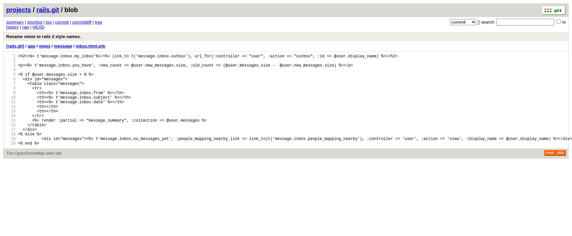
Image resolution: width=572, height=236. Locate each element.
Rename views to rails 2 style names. (43, 36)
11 (11, 112)
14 (11, 129)
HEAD (38, 27)
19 (11, 157)
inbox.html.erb (90, 46)
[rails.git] (15, 46)
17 (11, 146)
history (12, 27)
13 (11, 124)
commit (62, 22)
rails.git (47, 9)
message (63, 46)
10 (11, 107)
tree (98, 22)
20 (11, 163)
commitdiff (81, 22)
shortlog (34, 22)
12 (11, 118)
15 (11, 135)
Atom (550, 172)
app (31, 46)
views (44, 46)
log (48, 22)
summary (15, 22)
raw (25, 27)
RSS (561, 172)
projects (18, 9)
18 (11, 151)
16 (11, 140)
